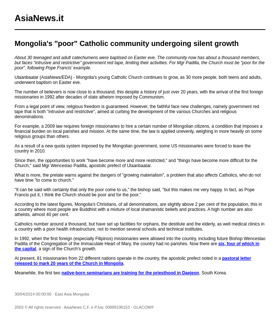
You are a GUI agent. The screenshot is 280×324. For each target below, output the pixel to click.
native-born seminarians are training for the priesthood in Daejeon (130, 272)
